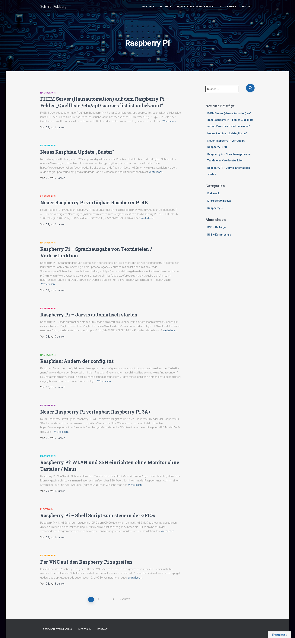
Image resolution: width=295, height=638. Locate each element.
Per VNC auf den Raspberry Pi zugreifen (86, 562)
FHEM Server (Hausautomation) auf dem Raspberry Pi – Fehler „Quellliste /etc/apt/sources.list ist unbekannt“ (230, 120)
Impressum (84, 629)
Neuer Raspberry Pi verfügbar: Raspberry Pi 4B (94, 202)
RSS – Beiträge (216, 227)
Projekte (165, 6)
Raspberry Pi (48, 92)
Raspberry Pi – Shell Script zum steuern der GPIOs (97, 515)
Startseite (147, 6)
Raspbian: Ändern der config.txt (77, 361)
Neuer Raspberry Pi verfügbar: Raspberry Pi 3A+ (95, 412)
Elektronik (46, 509)
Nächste (125, 599)
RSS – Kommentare (219, 234)
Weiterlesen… (170, 121)
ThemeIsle (249, 629)
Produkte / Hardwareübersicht (196, 6)
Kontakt (247, 6)
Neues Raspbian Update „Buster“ (77, 152)
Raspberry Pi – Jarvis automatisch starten (89, 315)
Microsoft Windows (219, 200)
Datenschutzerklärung (57, 629)
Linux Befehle (228, 6)
